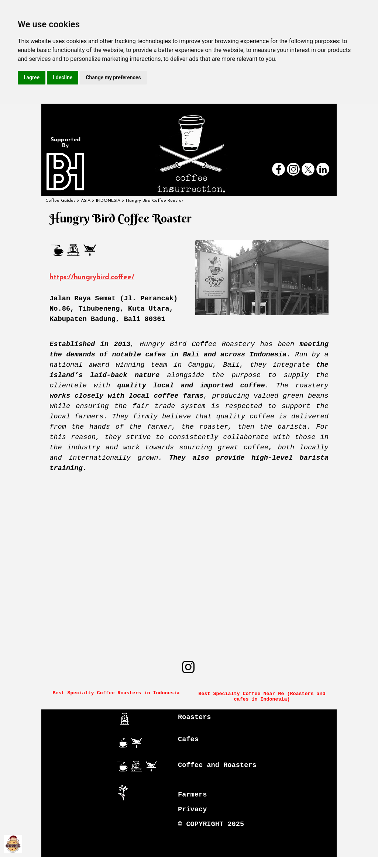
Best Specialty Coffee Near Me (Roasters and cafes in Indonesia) (263, 696)
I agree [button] (31, 77)
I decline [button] (62, 77)
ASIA (85, 200)
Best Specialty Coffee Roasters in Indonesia (116, 693)
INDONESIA (108, 200)
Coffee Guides (60, 200)
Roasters (194, 717)
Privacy (192, 809)
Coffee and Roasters (217, 765)
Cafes (188, 739)
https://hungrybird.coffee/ (91, 277)
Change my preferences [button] (113, 77)
